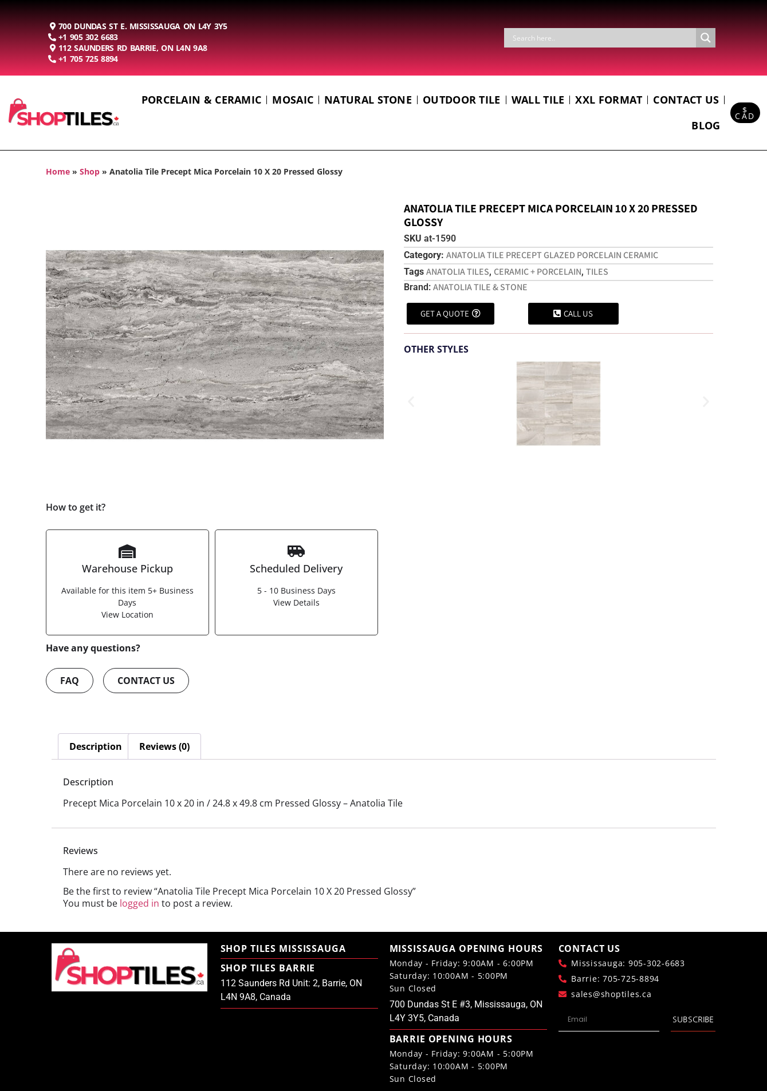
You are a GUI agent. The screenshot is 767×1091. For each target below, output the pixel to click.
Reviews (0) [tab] (164, 746)
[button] (411, 401)
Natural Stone (368, 99)
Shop (90, 171)
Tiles (597, 272)
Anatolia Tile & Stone (480, 287)
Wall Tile (538, 99)
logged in (139, 903)
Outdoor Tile (462, 99)
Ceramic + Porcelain (537, 272)
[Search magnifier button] (705, 38)
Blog (705, 125)
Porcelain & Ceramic (201, 99)
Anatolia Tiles (457, 272)
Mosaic (292, 99)
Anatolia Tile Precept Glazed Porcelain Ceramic (552, 255)
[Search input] (603, 38)
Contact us (686, 99)
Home (58, 171)
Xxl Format (608, 99)
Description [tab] (95, 746)
